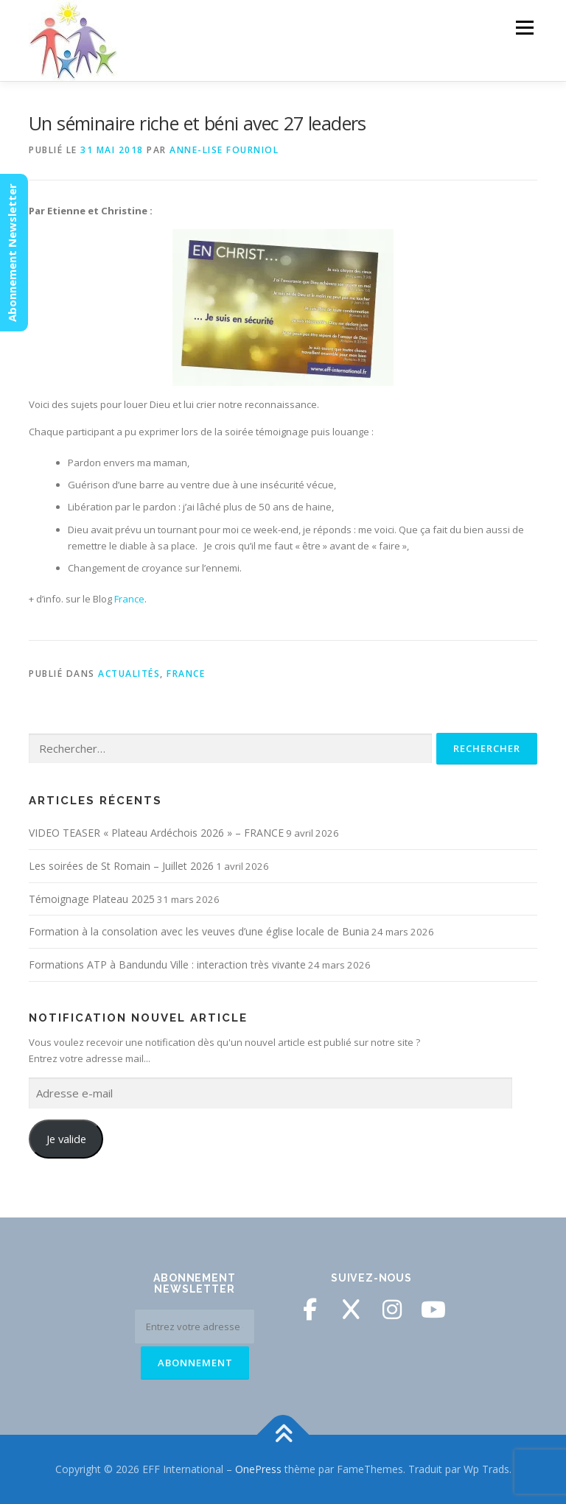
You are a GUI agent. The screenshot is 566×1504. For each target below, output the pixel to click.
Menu (524, 27)
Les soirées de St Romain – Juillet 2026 (121, 866)
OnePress (258, 1469)
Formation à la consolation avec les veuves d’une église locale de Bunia (199, 931)
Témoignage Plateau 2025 (92, 899)
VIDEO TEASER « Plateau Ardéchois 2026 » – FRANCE (156, 833)
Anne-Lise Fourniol (224, 150)
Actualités (129, 673)
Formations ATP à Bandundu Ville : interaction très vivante (167, 964)
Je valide (66, 1138)
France (129, 598)
